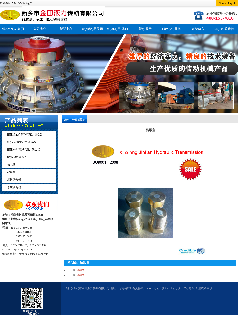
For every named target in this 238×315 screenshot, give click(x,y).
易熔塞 (11, 172)
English (231, 3)
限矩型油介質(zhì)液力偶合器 (25, 134)
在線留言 (198, 29)
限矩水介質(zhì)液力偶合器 (23, 149)
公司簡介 (39, 29)
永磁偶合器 (14, 187)
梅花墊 (11, 164)
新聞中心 (66, 29)
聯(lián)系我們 (224, 29)
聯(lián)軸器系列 (17, 157)
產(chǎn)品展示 (92, 29)
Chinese (222, 3)
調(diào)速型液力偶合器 (21, 142)
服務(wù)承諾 (171, 29)
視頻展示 (145, 29)
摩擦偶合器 (14, 179)
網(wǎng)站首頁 (13, 29)
